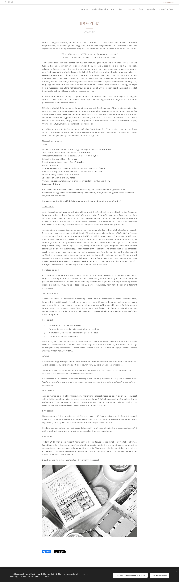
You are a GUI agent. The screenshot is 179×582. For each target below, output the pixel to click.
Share (46, 552)
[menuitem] (85, 9)
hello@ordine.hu (168, 2)
